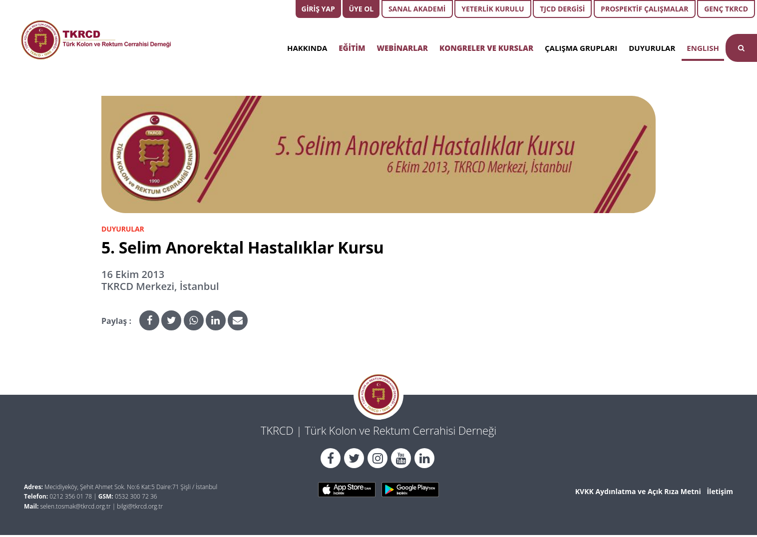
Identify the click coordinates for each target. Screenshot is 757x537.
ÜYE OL (361, 8)
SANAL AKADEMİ (417, 8)
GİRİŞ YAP (318, 8)
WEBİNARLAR (402, 48)
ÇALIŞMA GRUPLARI (581, 48)
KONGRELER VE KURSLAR (486, 48)
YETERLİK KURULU (492, 8)
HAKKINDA (307, 48)
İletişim (720, 491)
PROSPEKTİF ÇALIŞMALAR (644, 8)
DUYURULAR (652, 48)
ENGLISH (703, 48)
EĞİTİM (352, 48)
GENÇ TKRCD (726, 8)
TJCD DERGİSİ (562, 8)
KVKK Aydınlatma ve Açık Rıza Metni (638, 491)
